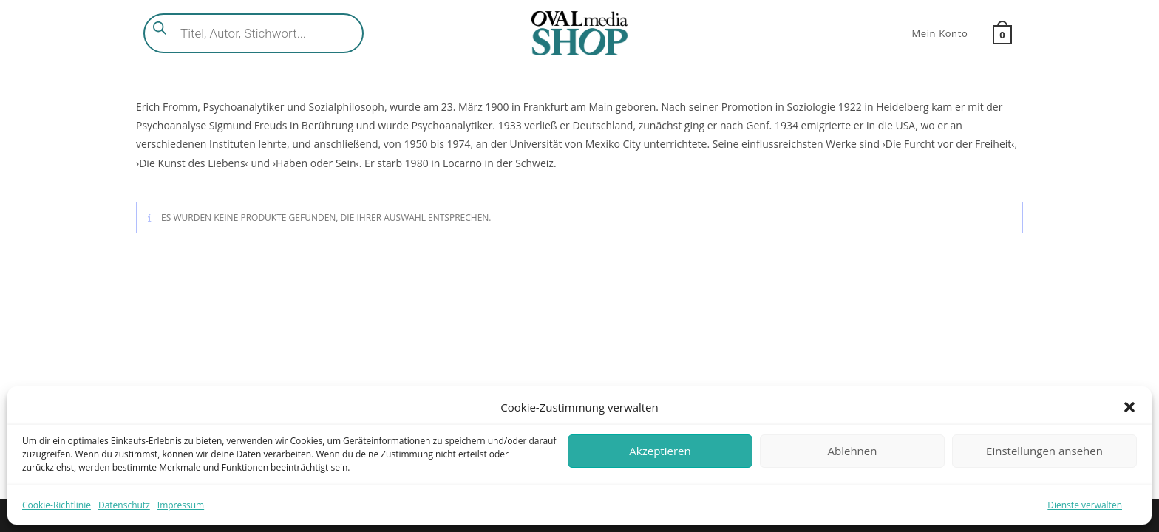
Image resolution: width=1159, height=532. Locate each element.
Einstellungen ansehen (1044, 450)
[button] (1129, 407)
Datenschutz (124, 505)
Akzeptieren (659, 450)
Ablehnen (852, 450)
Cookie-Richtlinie (56, 505)
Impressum (180, 505)
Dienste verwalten (1084, 505)
